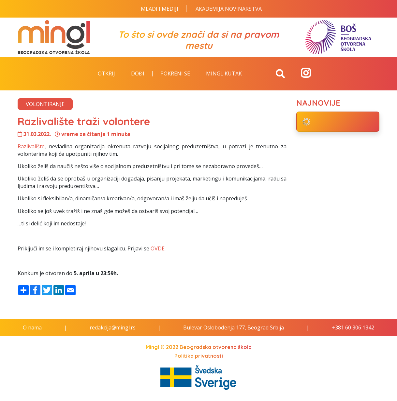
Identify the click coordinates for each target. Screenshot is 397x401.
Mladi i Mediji (159, 8)
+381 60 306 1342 (353, 327)
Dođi (137, 74)
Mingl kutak (224, 74)
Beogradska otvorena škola (216, 347)
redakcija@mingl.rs (113, 327)
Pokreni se (175, 74)
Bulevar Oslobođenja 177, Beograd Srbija (233, 327)
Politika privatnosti (198, 356)
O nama (32, 327)
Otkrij (106, 74)
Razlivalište (31, 146)
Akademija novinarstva (229, 8)
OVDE (158, 248)
